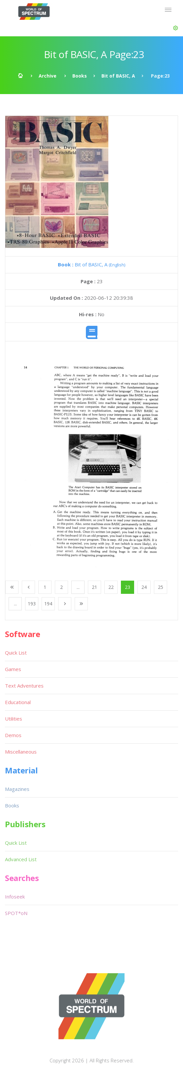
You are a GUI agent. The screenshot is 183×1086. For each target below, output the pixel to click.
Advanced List (21, 859)
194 (48, 603)
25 (160, 587)
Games (13, 669)
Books (79, 76)
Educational (18, 702)
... (78, 587)
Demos (13, 735)
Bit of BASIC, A (118, 76)
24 (144, 587)
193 (32, 603)
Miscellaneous (21, 751)
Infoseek (15, 896)
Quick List (16, 652)
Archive (47, 76)
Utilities (13, 718)
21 (94, 587)
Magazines (17, 789)
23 (127, 587)
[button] (175, 28)
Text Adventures (24, 685)
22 (111, 587)
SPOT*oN (16, 913)
